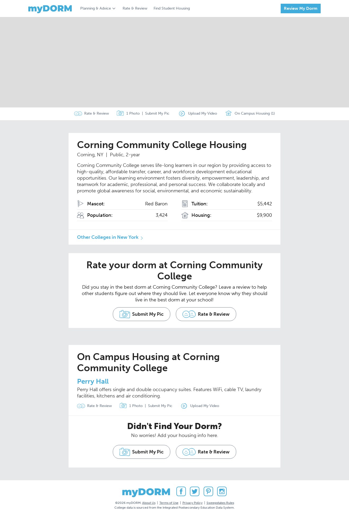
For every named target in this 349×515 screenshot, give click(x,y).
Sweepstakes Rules (220, 501)
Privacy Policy (192, 501)
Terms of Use (168, 501)
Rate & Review (135, 8)
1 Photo (128, 113)
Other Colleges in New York (107, 237)
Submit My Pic (157, 113)
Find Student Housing (172, 8)
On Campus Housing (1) (251, 113)
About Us (148, 501)
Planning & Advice (95, 8)
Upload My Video (202, 113)
